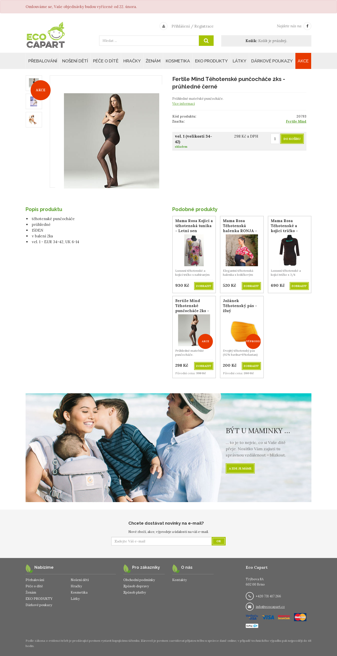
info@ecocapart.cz (270, 607)
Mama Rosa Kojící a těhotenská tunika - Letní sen (194, 225)
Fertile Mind (296, 121)
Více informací (183, 104)
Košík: (251, 40)
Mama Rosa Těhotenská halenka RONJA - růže (240, 228)
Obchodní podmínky (139, 580)
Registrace (204, 26)
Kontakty (179, 580)
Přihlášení (181, 26)
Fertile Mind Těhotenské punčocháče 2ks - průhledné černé (192, 308)
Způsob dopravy (136, 586)
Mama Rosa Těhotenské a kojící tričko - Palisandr (284, 228)
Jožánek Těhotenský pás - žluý (240, 305)
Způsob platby (134, 592)
